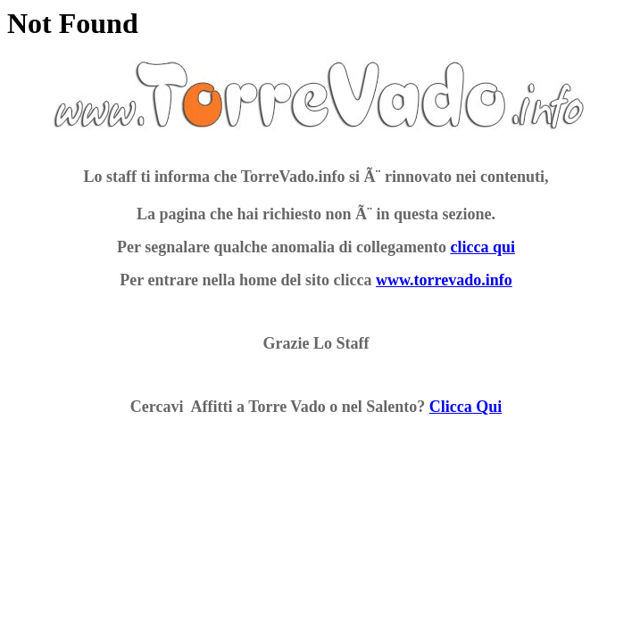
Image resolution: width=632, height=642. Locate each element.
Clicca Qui (466, 407)
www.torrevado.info (444, 280)
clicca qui (482, 247)
